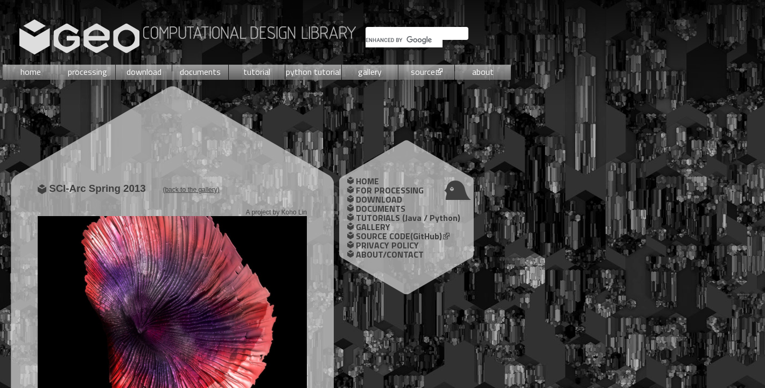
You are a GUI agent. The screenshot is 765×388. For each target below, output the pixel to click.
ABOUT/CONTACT (390, 254)
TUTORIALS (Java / (393, 217)
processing (87, 71)
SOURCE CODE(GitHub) (399, 236)
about (483, 71)
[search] (404, 39)
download (144, 71)
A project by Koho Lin (276, 212)
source (423, 71)
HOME (367, 181)
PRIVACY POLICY (387, 245)
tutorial (256, 71)
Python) (445, 217)
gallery (370, 71)
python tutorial (313, 71)
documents (200, 71)
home (30, 71)
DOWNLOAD (379, 199)
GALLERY (373, 226)
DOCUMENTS (380, 208)
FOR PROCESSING (390, 190)
